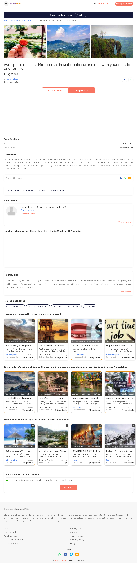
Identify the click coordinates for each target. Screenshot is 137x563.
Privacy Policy (77, 539)
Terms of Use (77, 536)
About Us (8, 528)
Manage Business (124, 3)
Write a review (124, 222)
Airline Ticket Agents (14, 306)
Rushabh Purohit (13, 79)
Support (75, 532)
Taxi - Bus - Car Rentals (38, 306)
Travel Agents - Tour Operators (66, 306)
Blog (73, 543)
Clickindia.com (60, 560)
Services (15, 20)
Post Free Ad (10, 532)
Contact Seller (55, 90)
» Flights (20, 190)
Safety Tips (76, 528)
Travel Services (27, 20)
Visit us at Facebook (13, 539)
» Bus (10, 190)
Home (6, 20)
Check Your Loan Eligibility (68, 15)
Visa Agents (89, 306)
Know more (126, 292)
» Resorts (43, 190)
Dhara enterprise (29, 210)
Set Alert (68, 487)
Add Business (10, 536)
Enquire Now (82, 90)
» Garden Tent (57, 190)
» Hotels (31, 190)
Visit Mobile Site (11, 543)
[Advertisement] (68, 116)
